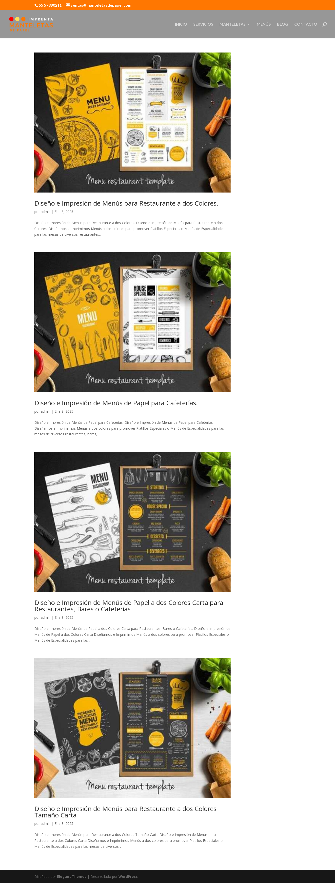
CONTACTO (305, 24)
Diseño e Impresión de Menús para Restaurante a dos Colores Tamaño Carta (125, 811)
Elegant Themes (71, 876)
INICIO (181, 24)
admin (46, 211)
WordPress (128, 876)
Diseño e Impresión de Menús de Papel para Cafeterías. (116, 402)
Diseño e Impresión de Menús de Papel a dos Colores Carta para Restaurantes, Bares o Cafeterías (128, 605)
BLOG (282, 24)
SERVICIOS (203, 24)
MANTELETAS (232, 24)
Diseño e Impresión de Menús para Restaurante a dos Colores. (126, 203)
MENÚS (264, 24)
